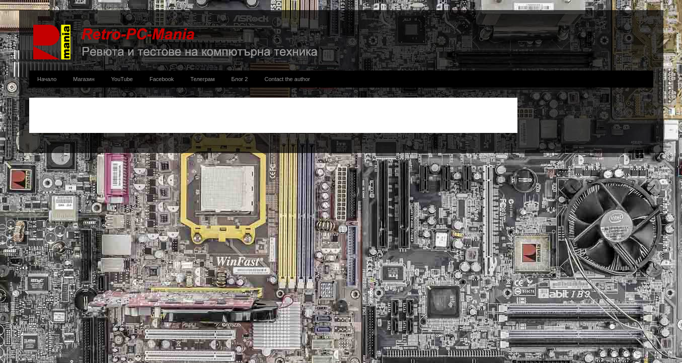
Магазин (83, 79)
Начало (46, 79)
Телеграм (202, 79)
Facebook (161, 79)
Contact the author (287, 79)
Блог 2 (240, 79)
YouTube (122, 79)
